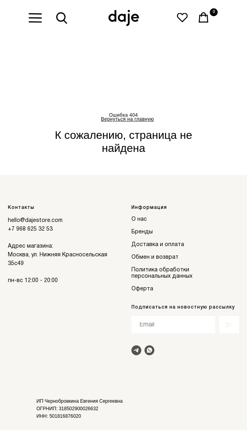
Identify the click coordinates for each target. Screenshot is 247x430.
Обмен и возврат (155, 257)
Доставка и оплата (157, 244)
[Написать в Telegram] (136, 350)
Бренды (142, 232)
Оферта (142, 289)
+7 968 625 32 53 (30, 229)
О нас (139, 219)
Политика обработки (160, 270)
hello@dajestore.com (35, 220)
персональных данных (161, 276)
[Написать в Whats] (149, 350)
